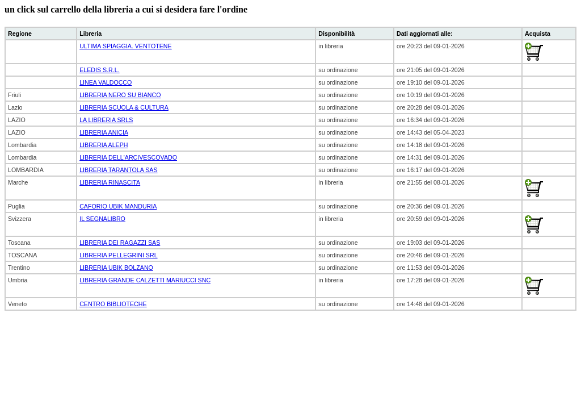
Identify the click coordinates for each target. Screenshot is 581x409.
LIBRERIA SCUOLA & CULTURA (124, 107)
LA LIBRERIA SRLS (106, 119)
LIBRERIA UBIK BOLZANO (116, 267)
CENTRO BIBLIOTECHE (112, 304)
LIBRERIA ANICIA (103, 132)
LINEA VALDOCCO (105, 82)
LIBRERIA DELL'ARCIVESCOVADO (128, 157)
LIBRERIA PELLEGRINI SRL (118, 255)
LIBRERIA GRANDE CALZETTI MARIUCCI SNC (144, 280)
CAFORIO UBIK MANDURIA (118, 206)
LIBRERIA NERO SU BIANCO (120, 94)
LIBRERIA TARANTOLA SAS (118, 169)
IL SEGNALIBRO (102, 218)
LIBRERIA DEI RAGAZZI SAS (119, 242)
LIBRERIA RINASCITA (109, 182)
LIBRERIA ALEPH (103, 144)
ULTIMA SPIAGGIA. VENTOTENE (125, 46)
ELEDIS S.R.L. (99, 69)
